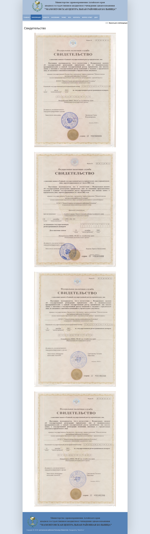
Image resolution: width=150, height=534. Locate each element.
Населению (55, 17)
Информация (36, 17)
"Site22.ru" (80, 530)
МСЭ (69, 17)
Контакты (76, 17)
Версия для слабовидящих (116, 23)
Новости (46, 17)
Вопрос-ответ (87, 17)
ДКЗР (96, 17)
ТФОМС (63, 17)
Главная (27, 17)
